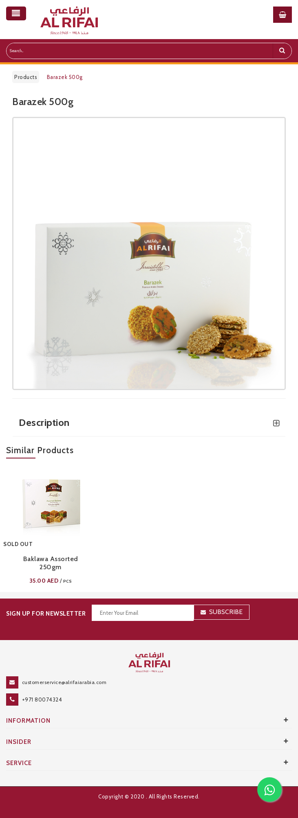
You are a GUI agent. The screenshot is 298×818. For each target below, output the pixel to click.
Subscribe (226, 612)
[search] (282, 51)
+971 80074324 (42, 699)
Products (25, 77)
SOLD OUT (18, 544)
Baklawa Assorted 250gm (50, 563)
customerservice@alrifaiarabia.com (64, 682)
